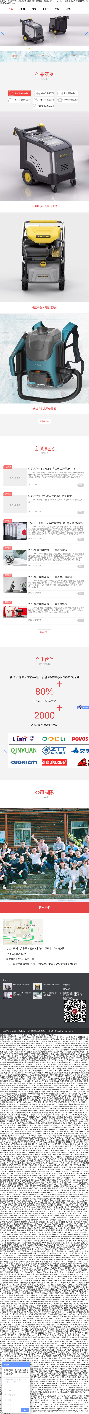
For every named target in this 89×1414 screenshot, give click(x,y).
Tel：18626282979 (16, 953)
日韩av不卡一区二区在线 (47, 1398)
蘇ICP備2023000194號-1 (64, 1031)
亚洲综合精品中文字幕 (68, 1396)
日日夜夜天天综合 (37, 1396)
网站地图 (18, 1039)
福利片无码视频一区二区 (49, 1409)
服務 (34, 9)
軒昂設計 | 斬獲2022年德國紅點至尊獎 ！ (51, 495)
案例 (22, 9)
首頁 (11, 9)
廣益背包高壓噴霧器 (44, 408)
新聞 (57, 9)
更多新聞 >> (44, 632)
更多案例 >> (44, 421)
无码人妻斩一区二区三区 (49, 1402)
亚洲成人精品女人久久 (74, 1411)
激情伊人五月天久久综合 (68, 1402)
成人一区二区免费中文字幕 (36, 1400)
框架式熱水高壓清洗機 (44, 307)
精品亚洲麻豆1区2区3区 (31, 1409)
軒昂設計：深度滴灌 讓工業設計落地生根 (51, 468)
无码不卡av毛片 (31, 1398)
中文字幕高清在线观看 (63, 1404)
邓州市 (80, 1402)
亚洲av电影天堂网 (44, 1411)
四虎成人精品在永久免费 (68, 1400)
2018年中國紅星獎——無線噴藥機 (47, 604)
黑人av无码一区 (52, 1400)
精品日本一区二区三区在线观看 (70, 1409)
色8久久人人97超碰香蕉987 (59, 1406)
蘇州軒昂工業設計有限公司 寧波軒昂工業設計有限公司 (34, 1031)
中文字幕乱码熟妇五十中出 (44, 1404)
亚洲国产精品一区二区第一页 (38, 1406)
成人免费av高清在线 (52, 1396)
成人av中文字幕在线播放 (65, 1398)
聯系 (69, 9)
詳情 (81, 485)
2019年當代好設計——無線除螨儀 (47, 549)
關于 (45, 9)
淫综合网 (34, 1411)
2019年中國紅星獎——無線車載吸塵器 (50, 577)
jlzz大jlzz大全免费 (58, 1411)
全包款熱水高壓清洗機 (44, 206)
